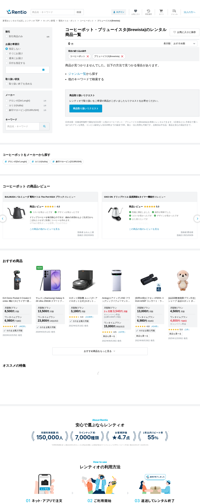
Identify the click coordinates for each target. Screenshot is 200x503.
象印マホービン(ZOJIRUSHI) (24, 110)
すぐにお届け (16, 53)
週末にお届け (16, 58)
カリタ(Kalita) (16, 105)
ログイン (118, 12)
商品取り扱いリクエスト (86, 108)
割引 (7, 31)
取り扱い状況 (12, 79)
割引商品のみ (16, 36)
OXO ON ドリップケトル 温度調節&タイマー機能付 (129, 197)
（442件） (22, 326)
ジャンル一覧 (77, 73)
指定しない (15, 48)
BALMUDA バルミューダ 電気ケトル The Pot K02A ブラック (34, 197)
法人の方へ (189, 12)
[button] (100, 351)
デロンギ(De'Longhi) (19, 100)
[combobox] (57, 12)
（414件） (154, 326)
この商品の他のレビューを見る (45, 229)
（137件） (121, 332)
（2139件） (89, 317)
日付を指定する (17, 63)
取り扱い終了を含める (20, 83)
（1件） (186, 329)
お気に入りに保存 (184, 32)
